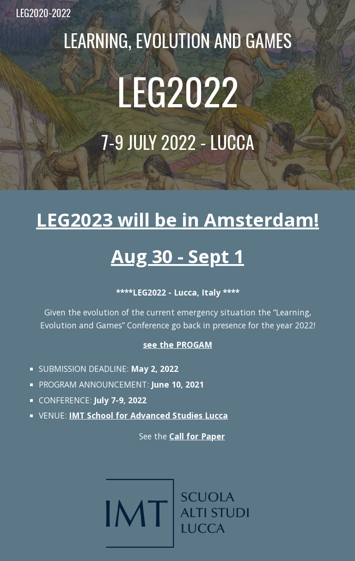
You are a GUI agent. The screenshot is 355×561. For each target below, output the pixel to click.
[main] (177, 95)
